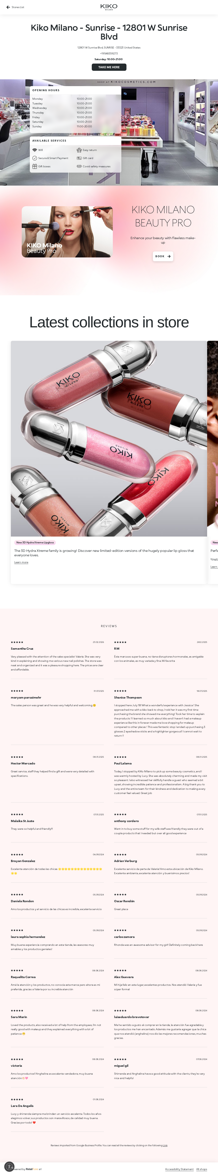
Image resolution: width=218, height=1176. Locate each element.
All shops (201, 1169)
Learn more (21, 562)
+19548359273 (109, 53)
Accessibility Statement (179, 1169)
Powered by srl (26, 1169)
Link (165, 1145)
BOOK (163, 256)
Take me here (109, 67)
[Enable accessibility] (9, 1167)
